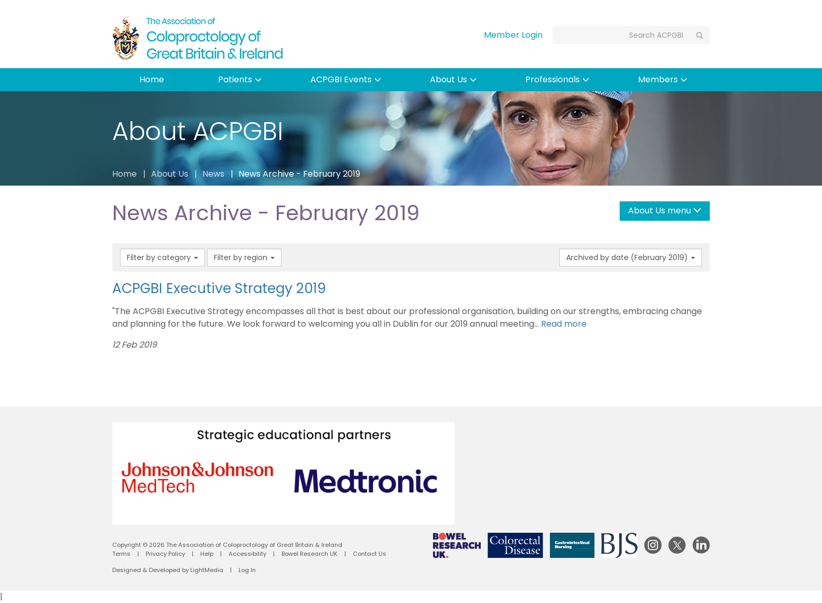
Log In (247, 570)
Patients (240, 79)
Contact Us (369, 554)
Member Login (513, 35)
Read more (564, 324)
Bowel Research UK (310, 554)
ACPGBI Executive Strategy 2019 (219, 288)
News (213, 174)
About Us (453, 79)
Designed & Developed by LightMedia (167, 570)
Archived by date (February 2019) (630, 257)
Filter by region (244, 257)
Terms (121, 554)
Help (206, 554)
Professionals (557, 79)
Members (662, 79)
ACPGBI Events (345, 79)
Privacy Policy (165, 554)
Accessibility (247, 554)
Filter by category (162, 257)
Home (151, 79)
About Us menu (664, 210)
